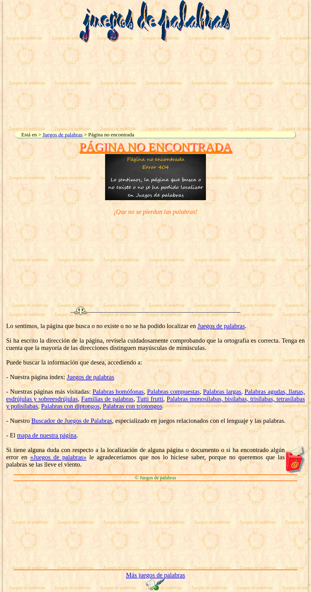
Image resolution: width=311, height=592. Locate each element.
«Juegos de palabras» (58, 456)
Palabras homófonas (118, 391)
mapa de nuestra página (47, 435)
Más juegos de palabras (155, 574)
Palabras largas (222, 391)
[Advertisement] (155, 87)
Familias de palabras (107, 398)
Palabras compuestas (173, 391)
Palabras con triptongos (132, 405)
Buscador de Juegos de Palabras (71, 420)
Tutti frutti (150, 398)
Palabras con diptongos (70, 405)
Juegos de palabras (63, 135)
